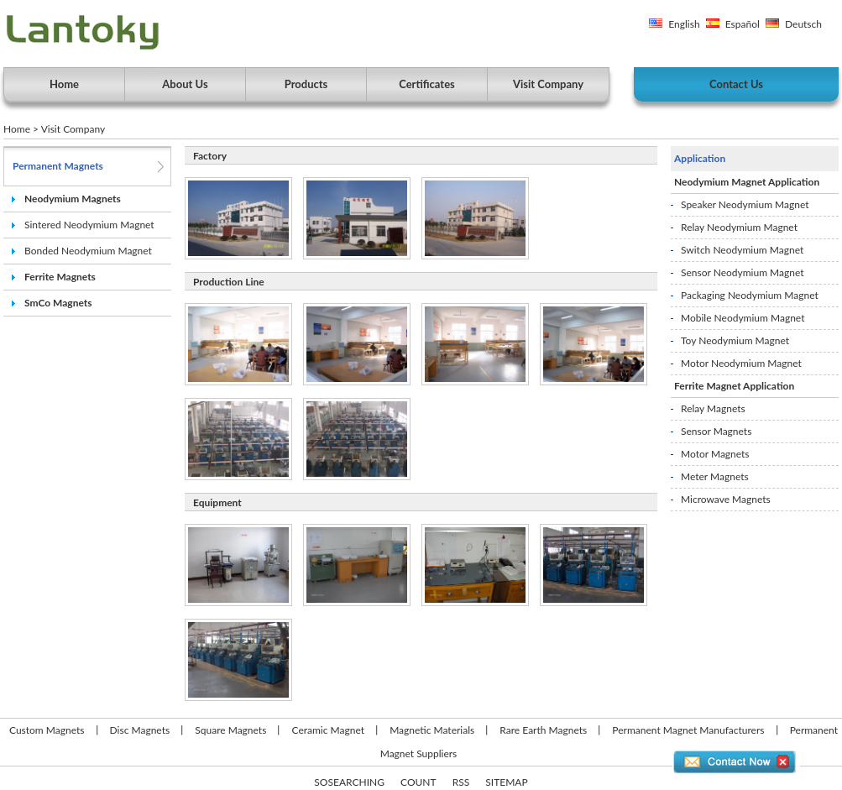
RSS (461, 782)
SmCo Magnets (58, 302)
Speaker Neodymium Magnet (745, 204)
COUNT (418, 782)
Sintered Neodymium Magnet (89, 224)
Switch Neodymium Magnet (742, 249)
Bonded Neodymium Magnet (88, 250)
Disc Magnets (140, 730)
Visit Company (548, 84)
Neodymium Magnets (72, 198)
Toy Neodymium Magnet (735, 340)
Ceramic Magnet (328, 730)
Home (64, 84)
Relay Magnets (713, 408)
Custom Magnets (46, 730)
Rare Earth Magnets (543, 730)
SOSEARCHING (349, 782)
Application (699, 158)
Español (742, 24)
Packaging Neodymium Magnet (749, 295)
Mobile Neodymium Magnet (742, 317)
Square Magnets (230, 730)
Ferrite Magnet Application (734, 385)
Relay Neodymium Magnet (739, 227)
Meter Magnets (715, 476)
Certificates (427, 84)
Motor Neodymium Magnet (741, 363)
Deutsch (803, 24)
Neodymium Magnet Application (746, 181)
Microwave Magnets (726, 499)
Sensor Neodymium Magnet (742, 272)
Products (306, 84)
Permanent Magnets (58, 166)
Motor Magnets (715, 453)
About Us (184, 84)
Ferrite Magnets (60, 276)
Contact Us (736, 84)
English (683, 24)
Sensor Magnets (716, 431)
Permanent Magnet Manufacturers (688, 730)
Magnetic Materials (432, 730)
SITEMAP (506, 782)
